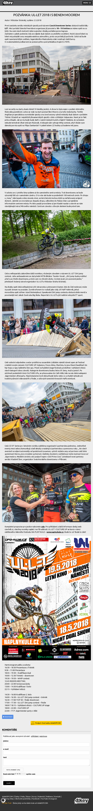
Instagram (53, 799)
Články (16, 797)
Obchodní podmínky (23, 799)
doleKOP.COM (7, 797)
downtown (8, 717)
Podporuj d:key (8, 799)
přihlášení (35, 736)
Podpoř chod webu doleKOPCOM (48, 723)
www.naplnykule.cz (55, 532)
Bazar (28, 797)
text (5, 757)
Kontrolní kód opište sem (46, 776)
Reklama (49, 797)
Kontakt (57, 797)
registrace (43, 736)
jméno (5, 741)
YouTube (44, 799)
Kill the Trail (6, 803)
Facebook (35, 799)
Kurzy (34, 797)
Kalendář (41, 797)
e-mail (6, 749)
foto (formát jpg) (13, 770)
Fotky (23, 797)
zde (43, 527)
